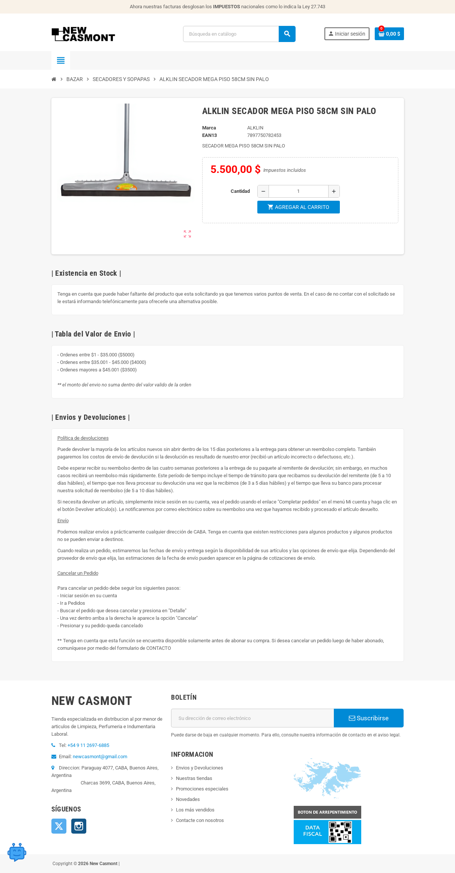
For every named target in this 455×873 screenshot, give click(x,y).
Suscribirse (369, 718)
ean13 (209, 135)
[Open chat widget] (17, 852)
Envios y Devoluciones (199, 768)
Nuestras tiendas (194, 778)
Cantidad (240, 191)
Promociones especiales (202, 789)
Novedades (188, 799)
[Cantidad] (299, 191)
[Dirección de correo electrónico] (252, 718)
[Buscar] (239, 34)
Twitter (58, 826)
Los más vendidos (195, 810)
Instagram (78, 826)
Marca (209, 128)
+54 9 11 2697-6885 (88, 745)
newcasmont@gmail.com (100, 756)
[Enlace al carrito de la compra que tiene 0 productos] (389, 33)
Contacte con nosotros (200, 820)
